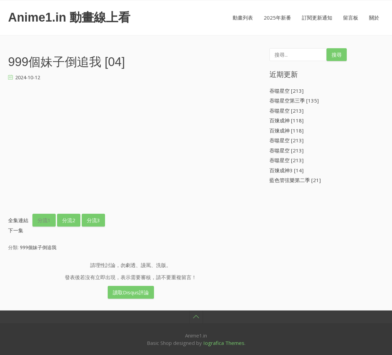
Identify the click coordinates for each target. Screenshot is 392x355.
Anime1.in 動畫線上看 (69, 17)
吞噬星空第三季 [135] (294, 100)
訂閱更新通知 (317, 17)
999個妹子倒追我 (38, 247)
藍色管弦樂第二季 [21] (295, 180)
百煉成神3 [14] (286, 170)
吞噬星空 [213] (286, 90)
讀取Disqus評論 (131, 292)
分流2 (68, 220)
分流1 (44, 220)
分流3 (93, 220)
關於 (374, 17)
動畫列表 (243, 17)
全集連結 (18, 220)
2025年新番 (277, 17)
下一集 (15, 230)
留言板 (350, 17)
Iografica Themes (223, 342)
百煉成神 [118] (286, 120)
